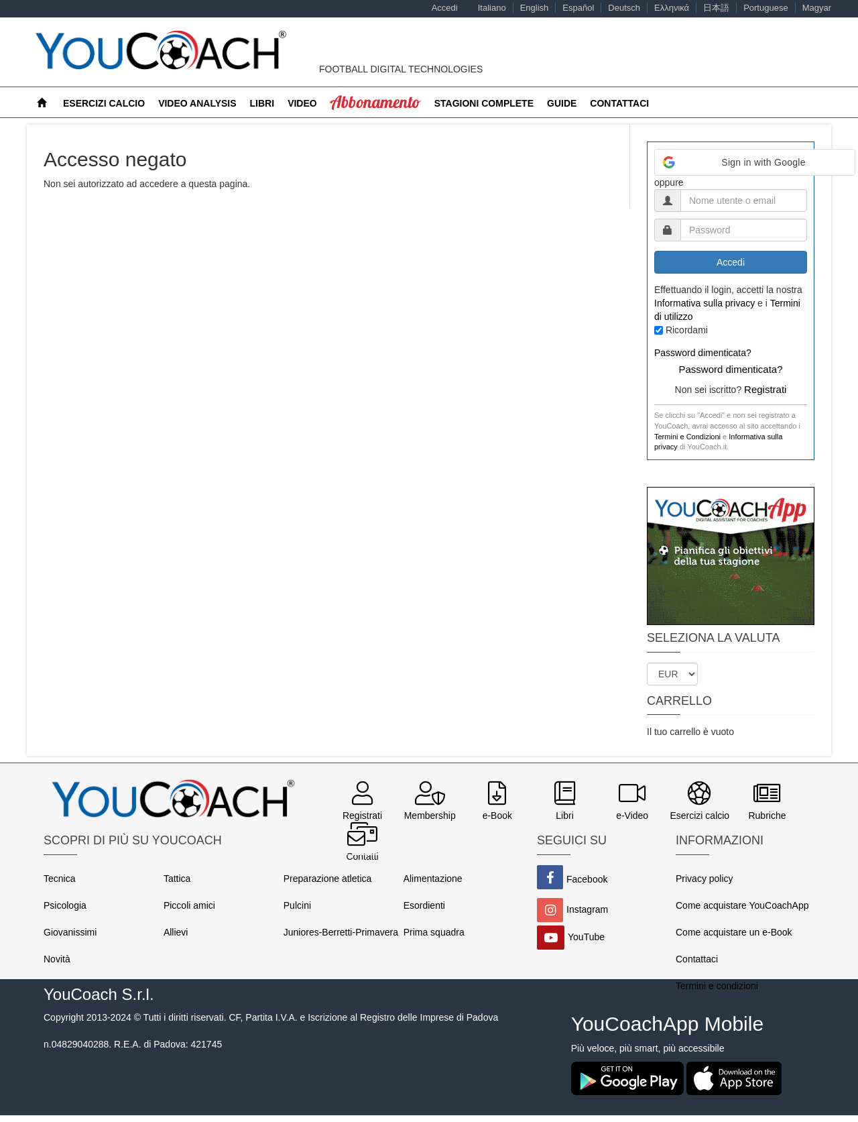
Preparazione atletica (328, 878)
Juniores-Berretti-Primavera (341, 932)
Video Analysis (197, 103)
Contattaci (619, 103)
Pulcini (297, 905)
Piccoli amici (189, 905)
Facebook (586, 879)
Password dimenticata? (702, 352)
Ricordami (687, 330)
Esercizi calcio (104, 103)
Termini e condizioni (717, 985)
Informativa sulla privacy (704, 303)
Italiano (492, 8)
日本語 (716, 8)
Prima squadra (434, 932)
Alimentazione (433, 878)
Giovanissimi (70, 932)
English (534, 8)
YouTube (586, 937)
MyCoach (354, 103)
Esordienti (424, 905)
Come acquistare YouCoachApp (742, 905)
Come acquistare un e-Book (734, 932)
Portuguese (765, 8)
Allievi (176, 932)
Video (302, 103)
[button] (754, 162)
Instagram (587, 909)
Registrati (765, 389)
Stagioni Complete (484, 103)
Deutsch (624, 8)
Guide (561, 103)
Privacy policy (704, 878)
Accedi (445, 8)
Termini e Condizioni (687, 437)
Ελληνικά (671, 8)
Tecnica (59, 878)
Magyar (816, 8)
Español (578, 8)
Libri (262, 103)
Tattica (177, 878)
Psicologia (65, 905)
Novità (57, 959)
